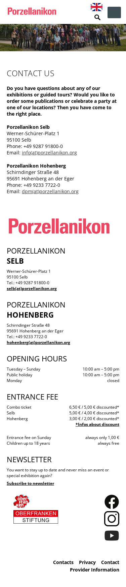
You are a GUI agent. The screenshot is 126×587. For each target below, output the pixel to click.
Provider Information (94, 569)
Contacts (63, 562)
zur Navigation (114, 12)
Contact (110, 562)
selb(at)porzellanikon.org (32, 288)
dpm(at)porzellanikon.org (50, 191)
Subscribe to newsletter (30, 483)
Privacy (87, 562)
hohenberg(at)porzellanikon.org (38, 342)
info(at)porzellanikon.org (49, 152)
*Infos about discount (97, 424)
